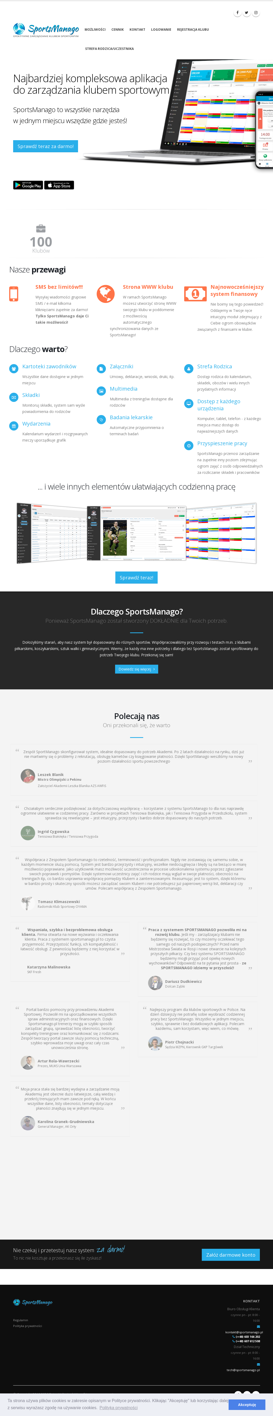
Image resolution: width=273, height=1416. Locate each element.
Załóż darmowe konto (230, 1255)
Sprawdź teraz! (136, 577)
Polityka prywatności (27, 1326)
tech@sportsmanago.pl (243, 1370)
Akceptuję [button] (247, 1405)
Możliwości (95, 29)
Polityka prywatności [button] (119, 1407)
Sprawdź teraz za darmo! (46, 146)
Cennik (117, 29)
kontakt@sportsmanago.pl (244, 1332)
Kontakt (137, 29)
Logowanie (161, 29)
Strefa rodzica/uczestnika (109, 48)
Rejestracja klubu (193, 29)
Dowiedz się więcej (137, 669)
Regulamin (20, 1320)
